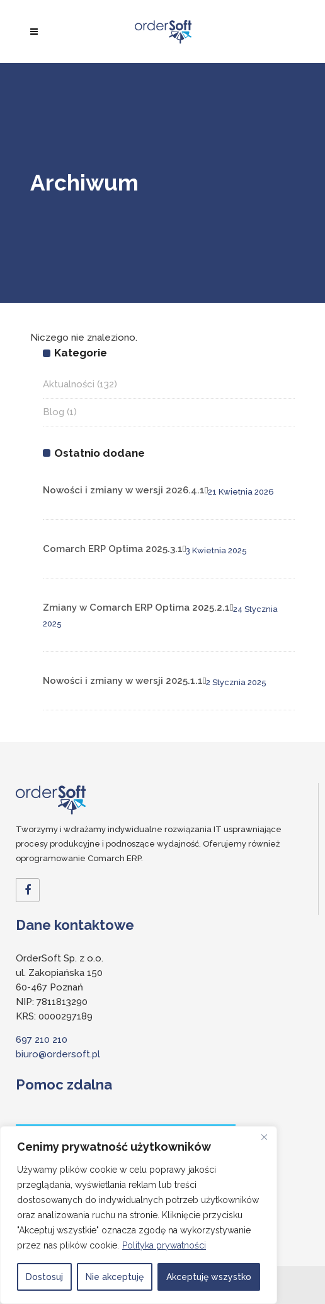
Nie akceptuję (115, 1277)
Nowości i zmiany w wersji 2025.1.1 (123, 680)
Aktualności (68, 384)
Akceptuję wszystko (208, 1277)
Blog (53, 412)
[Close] (263, 1136)
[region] (138, 1215)
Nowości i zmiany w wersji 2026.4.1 (124, 490)
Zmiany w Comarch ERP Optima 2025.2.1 (136, 607)
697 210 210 (41, 1039)
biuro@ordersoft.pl (58, 1054)
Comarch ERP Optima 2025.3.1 (113, 549)
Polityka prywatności (164, 1245)
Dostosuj (44, 1277)
